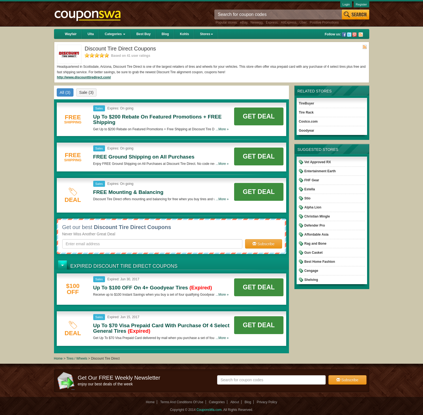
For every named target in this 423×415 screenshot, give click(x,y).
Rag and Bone (315, 243)
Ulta (90, 34)
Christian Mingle (317, 216)
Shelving (311, 280)
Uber (303, 22)
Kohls (184, 34)
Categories (115, 34)
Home (58, 358)
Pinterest (354, 34)
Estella (309, 189)
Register (361, 4)
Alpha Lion (312, 207)
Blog (165, 34)
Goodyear (306, 130)
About (234, 402)
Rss (361, 34)
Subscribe (263, 244)
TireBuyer (306, 103)
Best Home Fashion (319, 262)
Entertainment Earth (320, 171)
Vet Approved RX (317, 162)
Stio (307, 198)
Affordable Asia (316, 234)
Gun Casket (313, 253)
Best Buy (143, 34)
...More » (222, 129)
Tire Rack (306, 112)
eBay (243, 22)
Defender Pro (314, 225)
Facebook (344, 34)
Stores (206, 34)
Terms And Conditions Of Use (181, 402)
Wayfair (71, 34)
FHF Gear (311, 180)
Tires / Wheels (76, 358)
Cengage (311, 271)
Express (271, 22)
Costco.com (308, 121)
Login (346, 4)
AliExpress (288, 22)
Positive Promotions (324, 22)
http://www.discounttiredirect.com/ (84, 77)
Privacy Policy (267, 402)
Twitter (349, 34)
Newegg (257, 22)
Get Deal (259, 116)
